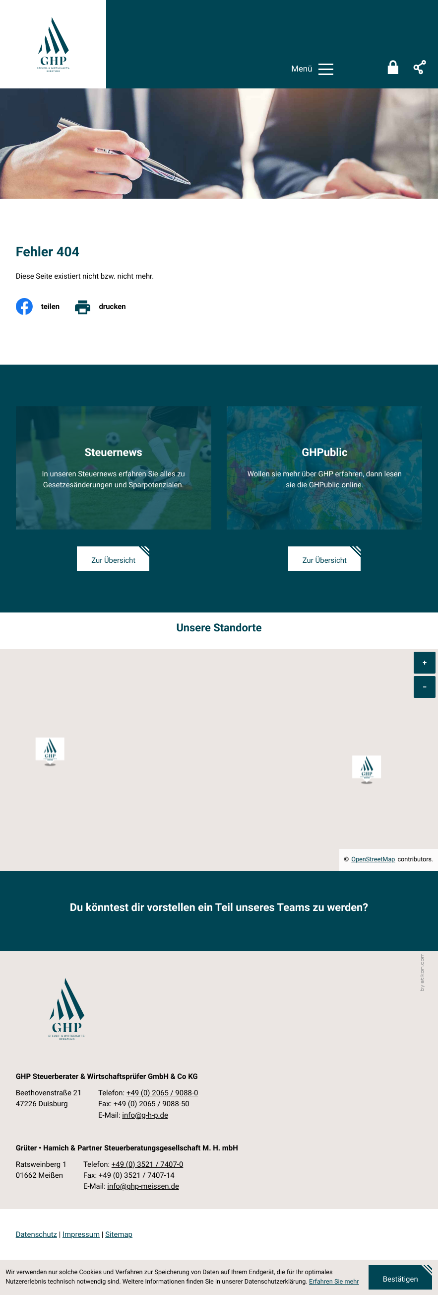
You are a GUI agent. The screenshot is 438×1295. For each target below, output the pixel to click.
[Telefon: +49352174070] (148, 1164)
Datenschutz (36, 1234)
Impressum (81, 1234)
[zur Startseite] (53, 44)
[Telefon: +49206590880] (162, 1092)
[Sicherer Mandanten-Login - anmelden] (392, 69)
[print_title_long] (106, 306)
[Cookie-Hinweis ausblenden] (401, 1277)
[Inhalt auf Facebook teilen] (45, 306)
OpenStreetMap (373, 859)
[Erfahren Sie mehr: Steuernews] (113, 468)
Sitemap (118, 1234)
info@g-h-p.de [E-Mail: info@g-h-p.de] (145, 1115)
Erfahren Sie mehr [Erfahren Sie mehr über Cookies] (334, 1282)
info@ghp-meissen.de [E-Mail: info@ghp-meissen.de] (143, 1186)
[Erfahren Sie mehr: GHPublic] (324, 468)
